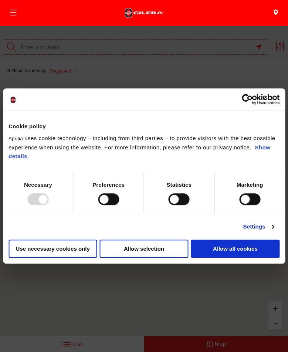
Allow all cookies (235, 249)
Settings (254, 226)
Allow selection (144, 249)
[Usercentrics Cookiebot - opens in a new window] (247, 99)
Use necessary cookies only (53, 249)
